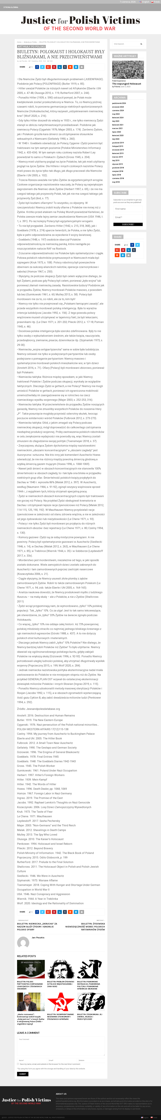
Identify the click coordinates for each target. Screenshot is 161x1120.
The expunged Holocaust (126, 83)
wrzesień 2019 (118, 150)
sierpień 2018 (117, 171)
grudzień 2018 (118, 168)
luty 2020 (115, 139)
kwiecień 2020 (117, 135)
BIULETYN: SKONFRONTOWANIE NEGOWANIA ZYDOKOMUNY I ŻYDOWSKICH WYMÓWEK (60, 1016)
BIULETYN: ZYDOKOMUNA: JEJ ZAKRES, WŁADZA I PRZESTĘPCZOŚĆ (89, 1016)
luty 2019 (115, 160)
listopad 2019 (117, 146)
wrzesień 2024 (118, 107)
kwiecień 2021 (117, 125)
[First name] (128, 209)
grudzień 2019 (118, 143)
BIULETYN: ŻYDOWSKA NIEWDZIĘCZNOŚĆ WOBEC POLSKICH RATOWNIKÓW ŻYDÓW (85, 926)
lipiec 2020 (116, 132)
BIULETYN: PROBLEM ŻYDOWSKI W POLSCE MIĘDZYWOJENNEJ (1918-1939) (60, 984)
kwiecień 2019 (117, 153)
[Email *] (128, 217)
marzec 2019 (117, 157)
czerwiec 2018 (118, 178)
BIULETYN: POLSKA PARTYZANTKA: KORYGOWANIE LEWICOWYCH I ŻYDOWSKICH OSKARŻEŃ (30, 985)
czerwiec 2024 (118, 110)
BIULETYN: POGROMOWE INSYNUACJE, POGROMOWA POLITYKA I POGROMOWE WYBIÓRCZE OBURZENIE (88, 985)
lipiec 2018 (116, 175)
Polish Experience (119, 81)
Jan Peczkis (23, 61)
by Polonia (116, 87)
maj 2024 (116, 114)
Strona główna (11, 7)
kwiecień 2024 (117, 118)
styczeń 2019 (117, 164)
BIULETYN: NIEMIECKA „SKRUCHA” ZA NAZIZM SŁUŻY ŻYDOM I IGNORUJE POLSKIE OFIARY (37, 926)
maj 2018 (116, 182)
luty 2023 (115, 121)
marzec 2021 (117, 128)
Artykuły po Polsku (31, 46)
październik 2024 (119, 103)
